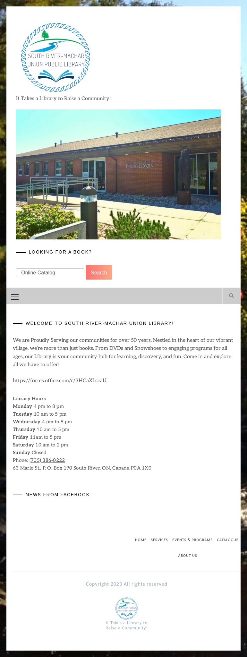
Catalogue (228, 540)
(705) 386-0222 (47, 460)
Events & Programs (192, 540)
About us (187, 555)
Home (141, 540)
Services (159, 540)
